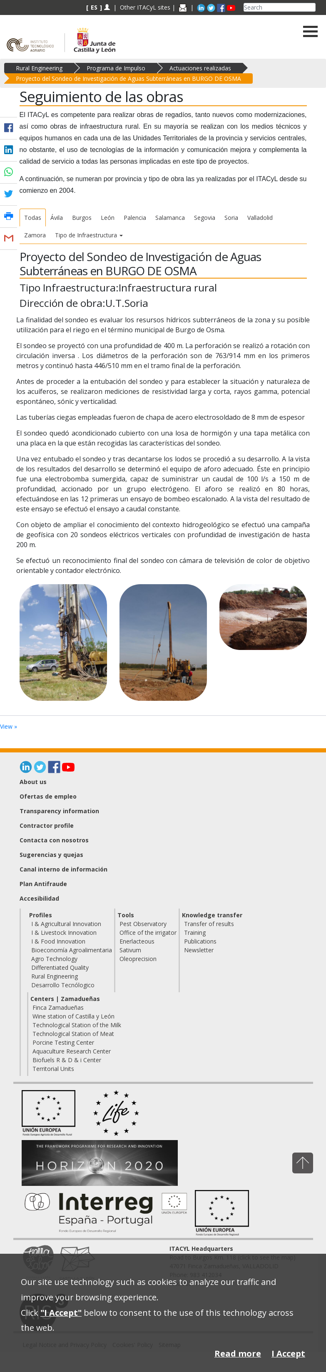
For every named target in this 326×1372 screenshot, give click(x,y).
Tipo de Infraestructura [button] (89, 235)
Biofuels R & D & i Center (66, 1060)
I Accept (288, 1353)
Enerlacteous (136, 941)
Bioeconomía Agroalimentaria (71, 950)
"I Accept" (61, 1312)
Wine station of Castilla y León (73, 1016)
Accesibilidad (39, 898)
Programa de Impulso (116, 68)
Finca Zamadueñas (58, 1007)
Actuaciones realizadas (200, 68)
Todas (32, 218)
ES (94, 7)
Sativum (130, 950)
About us (33, 782)
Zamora (35, 235)
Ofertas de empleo (48, 796)
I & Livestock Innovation (64, 932)
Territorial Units (53, 1069)
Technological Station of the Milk (76, 1025)
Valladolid (260, 218)
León (107, 218)
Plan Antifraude (43, 884)
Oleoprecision (138, 959)
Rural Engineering (39, 68)
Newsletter (199, 950)
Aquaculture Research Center (71, 1051)
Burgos (82, 218)
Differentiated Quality (60, 967)
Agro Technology (54, 959)
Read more (237, 1353)
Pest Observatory (143, 924)
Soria (231, 218)
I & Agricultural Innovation (66, 924)
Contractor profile (47, 825)
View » (8, 726)
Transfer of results (209, 924)
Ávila (56, 218)
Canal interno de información (63, 869)
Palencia (135, 218)
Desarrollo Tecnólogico (63, 985)
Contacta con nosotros (54, 840)
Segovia (204, 218)
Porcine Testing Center (63, 1042)
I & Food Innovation (58, 941)
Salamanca (170, 218)
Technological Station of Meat (73, 1034)
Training (195, 932)
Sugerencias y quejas (51, 855)
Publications (200, 941)
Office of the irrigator (148, 932)
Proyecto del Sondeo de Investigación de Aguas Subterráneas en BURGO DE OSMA (128, 78)
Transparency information (59, 811)
